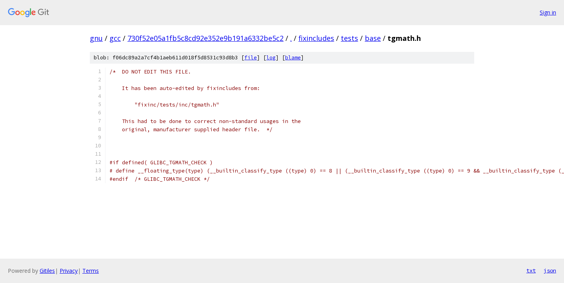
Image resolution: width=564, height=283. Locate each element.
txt (531, 270)
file (250, 57)
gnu (96, 38)
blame (293, 57)
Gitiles (47, 270)
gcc (115, 38)
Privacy (69, 270)
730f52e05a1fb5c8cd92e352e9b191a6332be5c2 (205, 38)
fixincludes (316, 38)
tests (349, 38)
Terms (90, 270)
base (373, 38)
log (271, 57)
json (550, 270)
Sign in (548, 12)
